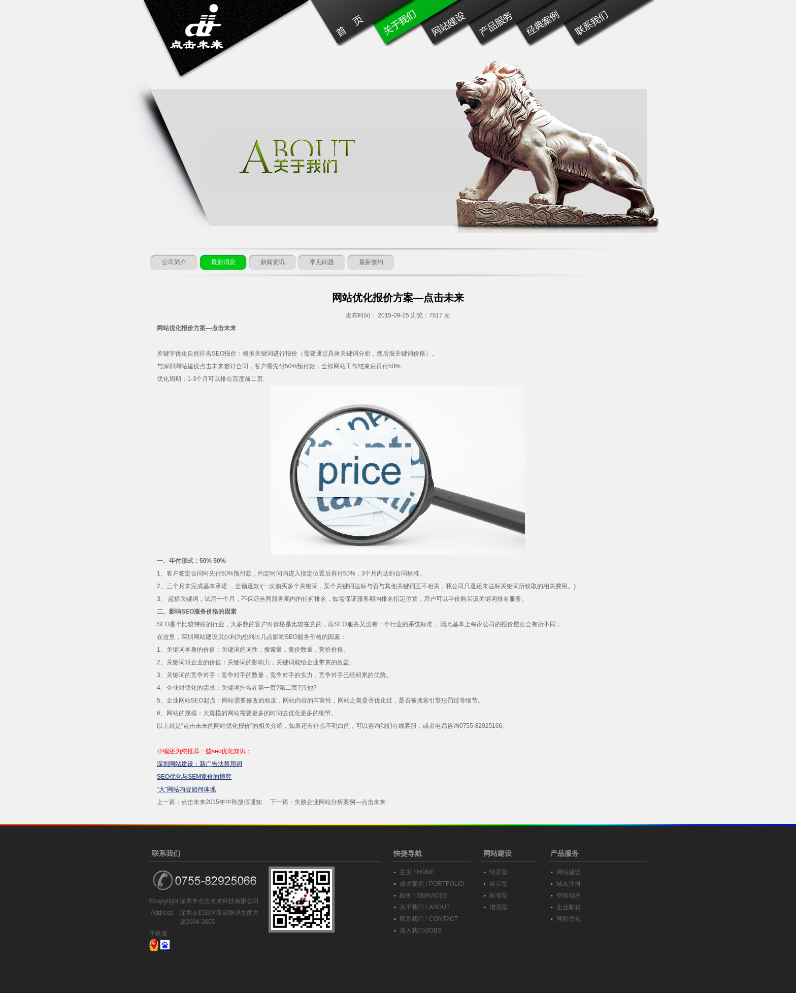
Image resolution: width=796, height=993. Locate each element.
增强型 (498, 907)
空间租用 (568, 895)
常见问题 (322, 262)
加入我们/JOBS (421, 930)
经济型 (498, 872)
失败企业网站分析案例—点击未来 (340, 802)
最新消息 (223, 262)
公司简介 (174, 262)
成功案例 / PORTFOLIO (432, 883)
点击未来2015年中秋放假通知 (221, 802)
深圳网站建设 (181, 366)
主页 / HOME (417, 872)
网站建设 (568, 872)
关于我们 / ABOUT (425, 907)
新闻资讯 (272, 262)
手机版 (158, 933)
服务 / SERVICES (423, 895)
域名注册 (568, 883)
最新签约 (371, 262)
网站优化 (568, 918)
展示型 (498, 883)
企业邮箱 (568, 907)
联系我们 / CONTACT (429, 918)
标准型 (498, 895)
